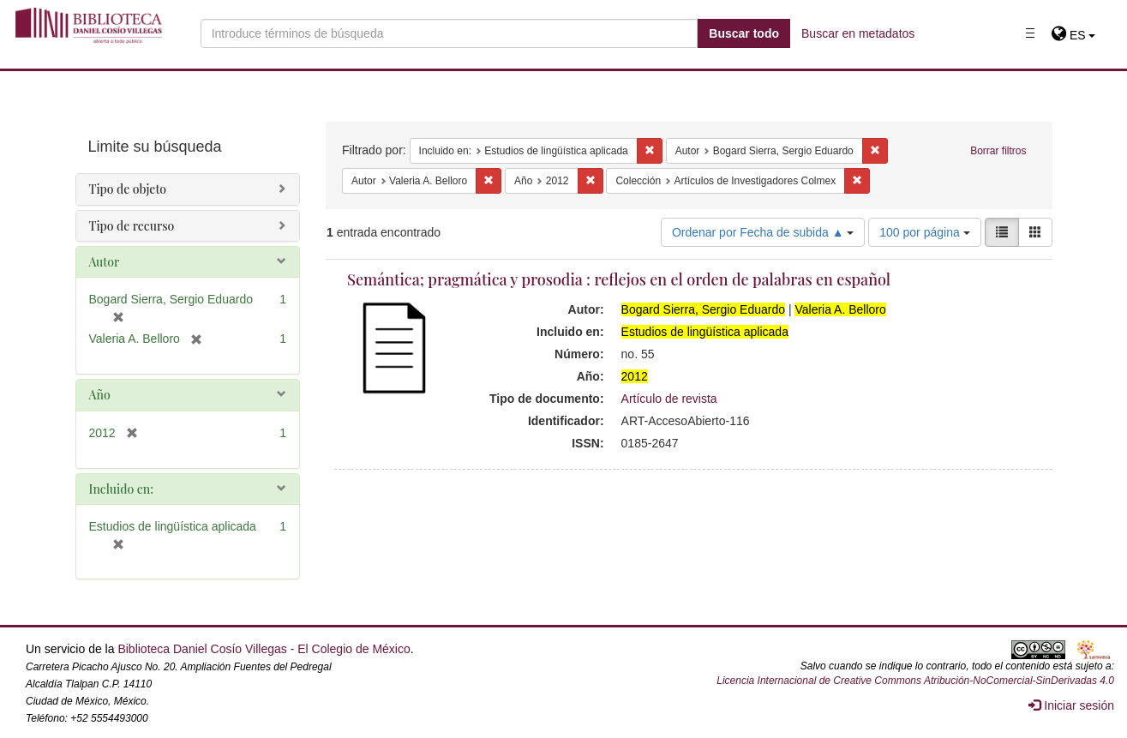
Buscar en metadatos (857, 33)
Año (100, 395)
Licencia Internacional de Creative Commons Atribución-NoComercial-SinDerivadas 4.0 (915, 681)
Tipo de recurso (132, 226)
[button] (1073, 35)
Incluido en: (121, 489)
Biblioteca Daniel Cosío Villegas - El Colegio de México (263, 649)
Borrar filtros (998, 151)
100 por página (924, 232)
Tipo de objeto (128, 189)
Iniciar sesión (1071, 705)
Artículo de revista (669, 398)
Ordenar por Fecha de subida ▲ (763, 232)
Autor (104, 262)
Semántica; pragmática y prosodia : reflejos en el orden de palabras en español (618, 279)
